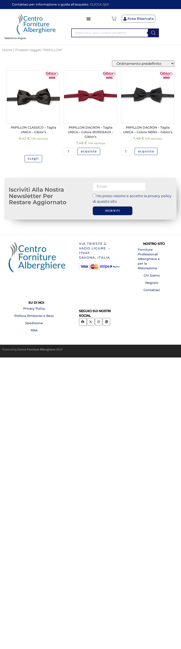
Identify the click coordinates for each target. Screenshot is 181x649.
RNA (34, 330)
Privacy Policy (34, 308)
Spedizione (34, 323)
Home (7, 50)
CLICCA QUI (99, 4)
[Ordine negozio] (143, 63)
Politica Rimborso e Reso (34, 316)
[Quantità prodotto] (70, 151)
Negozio (151, 283)
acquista (89, 151)
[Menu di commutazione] (88, 19)
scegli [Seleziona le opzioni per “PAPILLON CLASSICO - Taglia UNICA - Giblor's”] (33, 158)
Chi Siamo (152, 275)
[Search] (153, 32)
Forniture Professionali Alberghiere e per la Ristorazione (149, 259)
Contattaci (151, 290)
